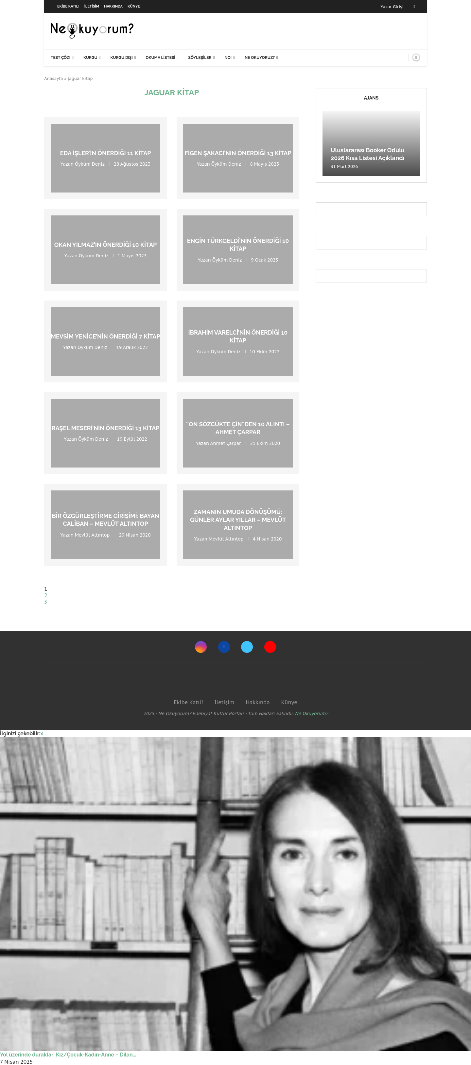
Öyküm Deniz (89, 164)
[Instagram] (201, 647)
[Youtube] (270, 647)
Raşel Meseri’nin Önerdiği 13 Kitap (105, 428)
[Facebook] (414, 7)
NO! (228, 57)
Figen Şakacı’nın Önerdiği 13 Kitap (237, 153)
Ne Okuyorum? (311, 713)
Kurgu (90, 57)
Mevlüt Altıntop (92, 535)
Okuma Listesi (160, 57)
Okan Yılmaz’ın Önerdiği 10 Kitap (105, 244)
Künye (134, 6)
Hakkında (113, 6)
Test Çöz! (60, 57)
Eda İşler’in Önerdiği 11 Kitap (105, 153)
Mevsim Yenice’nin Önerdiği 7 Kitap (105, 336)
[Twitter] (247, 647)
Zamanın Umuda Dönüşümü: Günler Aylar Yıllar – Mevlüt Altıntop (238, 519)
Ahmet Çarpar (225, 443)
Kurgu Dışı (121, 57)
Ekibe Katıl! (68, 6)
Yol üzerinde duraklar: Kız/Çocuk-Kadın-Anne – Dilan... (68, 1055)
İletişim (91, 6)
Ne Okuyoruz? (260, 57)
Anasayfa (53, 78)
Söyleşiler (200, 57)
